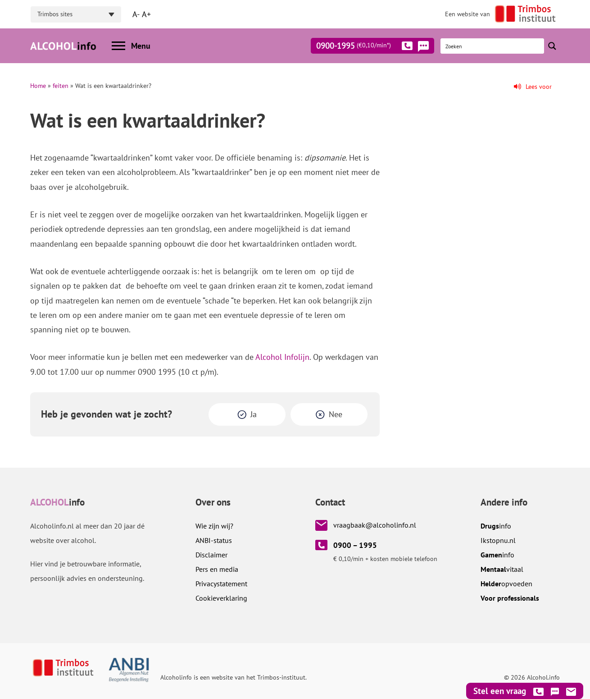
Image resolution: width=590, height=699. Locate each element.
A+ (146, 14)
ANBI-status (213, 540)
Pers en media (216, 569)
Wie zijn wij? (214, 525)
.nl (498, 540)
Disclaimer (211, 554)
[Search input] (492, 46)
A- (136, 14)
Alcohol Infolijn (282, 357)
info (496, 525)
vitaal (502, 569)
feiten (60, 86)
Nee (335, 414)
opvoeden (506, 583)
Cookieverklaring (221, 597)
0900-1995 (364, 47)
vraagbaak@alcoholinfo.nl (374, 524)
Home (38, 86)
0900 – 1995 (355, 545)
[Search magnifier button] (552, 46)
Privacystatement (221, 583)
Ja (253, 414)
